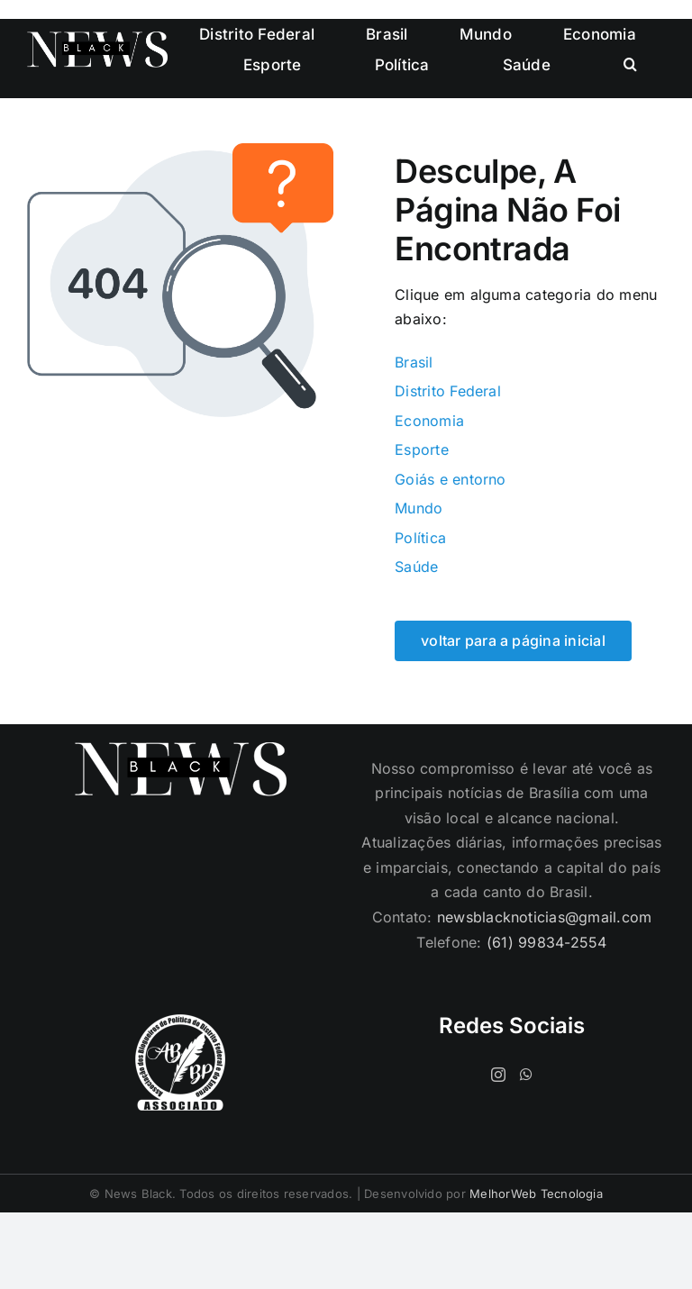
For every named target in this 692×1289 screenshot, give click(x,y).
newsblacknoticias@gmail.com (544, 917)
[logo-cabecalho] (97, 39)
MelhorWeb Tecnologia (536, 1193)
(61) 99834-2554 (547, 942)
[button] (630, 65)
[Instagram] (498, 1074)
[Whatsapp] (526, 1074)
